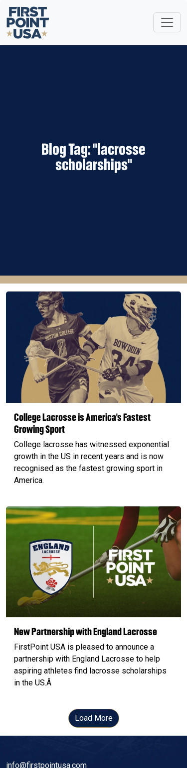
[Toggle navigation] (167, 22)
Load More (94, 718)
